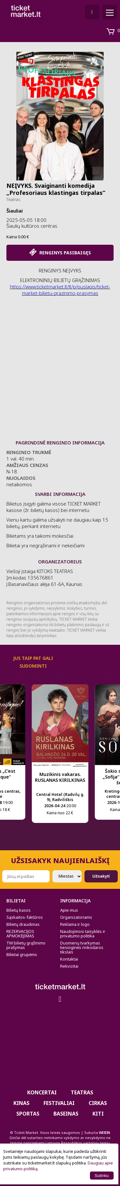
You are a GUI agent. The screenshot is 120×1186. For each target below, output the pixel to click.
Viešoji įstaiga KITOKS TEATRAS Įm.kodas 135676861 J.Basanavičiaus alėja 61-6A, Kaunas (44, 581)
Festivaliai (59, 1103)
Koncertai (42, 1092)
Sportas (27, 1113)
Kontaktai (69, 959)
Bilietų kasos (18, 910)
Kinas (21, 1103)
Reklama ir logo (75, 924)
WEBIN (104, 1132)
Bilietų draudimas (23, 924)
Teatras (13, 199)
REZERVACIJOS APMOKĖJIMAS (20, 933)
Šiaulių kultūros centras (31, 226)
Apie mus (69, 910)
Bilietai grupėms (21, 954)
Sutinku (102, 1175)
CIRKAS (98, 1103)
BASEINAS (65, 1113)
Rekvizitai (69, 966)
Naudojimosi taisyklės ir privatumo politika (82, 933)
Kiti (98, 1113)
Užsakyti (101, 876)
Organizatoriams (76, 917)
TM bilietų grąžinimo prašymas (25, 945)
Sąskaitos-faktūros (24, 917)
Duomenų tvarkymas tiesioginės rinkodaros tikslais (81, 947)
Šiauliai (14, 210)
